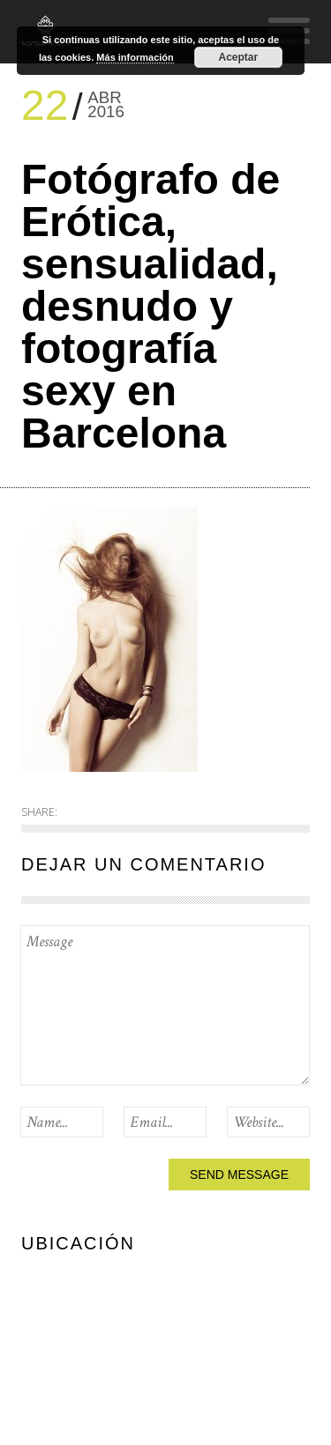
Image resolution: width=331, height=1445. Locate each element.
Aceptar (238, 57)
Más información (134, 57)
